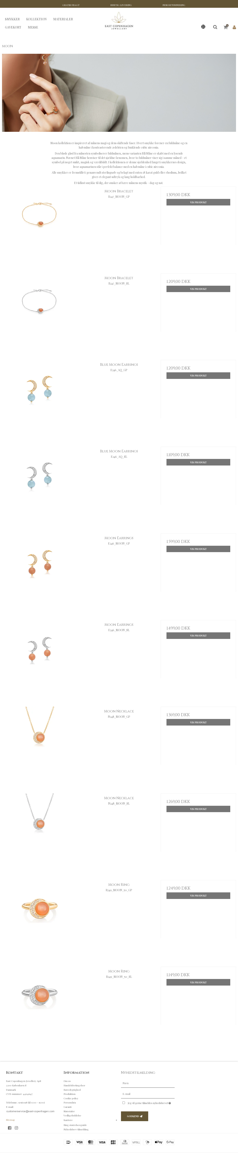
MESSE (33, 27)
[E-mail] (148, 1094)
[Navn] (148, 1083)
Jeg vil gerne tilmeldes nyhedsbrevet (151, 1102)
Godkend (133, 1116)
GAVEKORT (13, 27)
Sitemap (10, 1119)
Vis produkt (198, 202)
